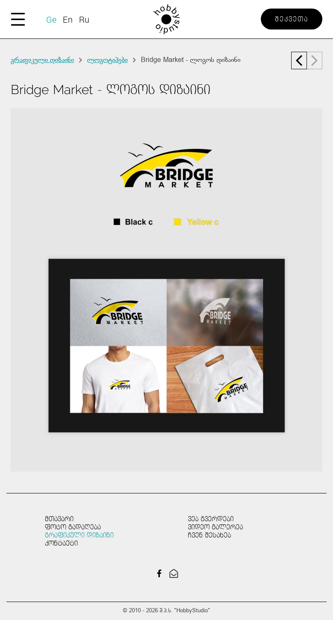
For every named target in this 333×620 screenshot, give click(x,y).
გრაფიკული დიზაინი (42, 60)
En (68, 19)
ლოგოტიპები (107, 60)
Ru (84, 19)
